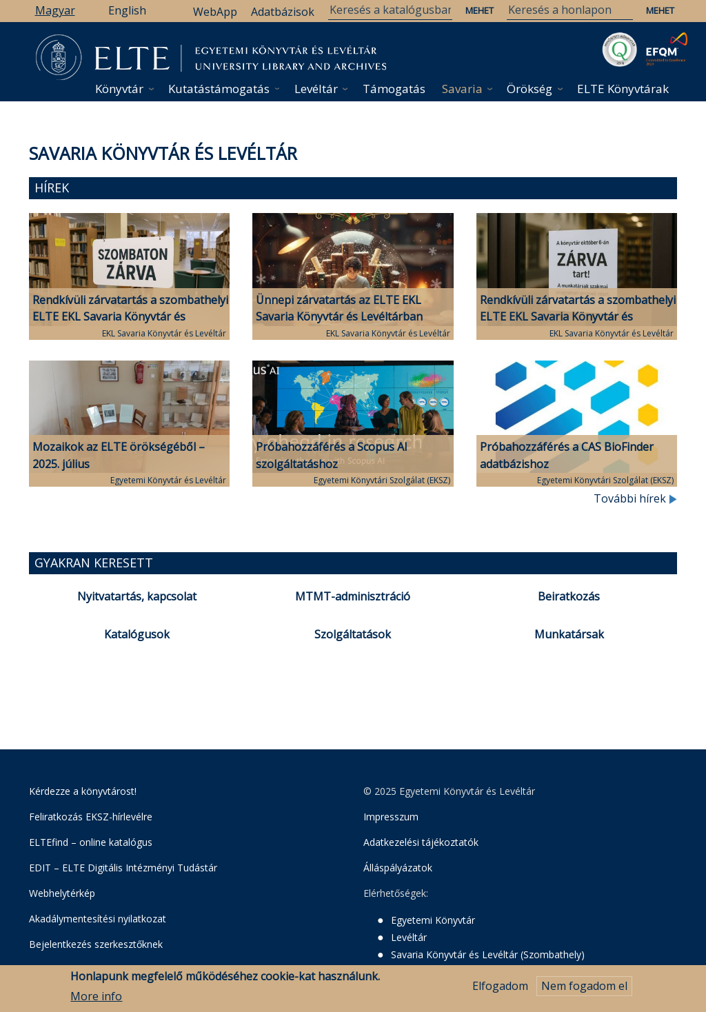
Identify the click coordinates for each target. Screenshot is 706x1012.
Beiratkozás (569, 596)
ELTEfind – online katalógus (90, 842)
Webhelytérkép (62, 893)
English (127, 10)
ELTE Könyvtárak (623, 89)
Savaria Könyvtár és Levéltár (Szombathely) (488, 954)
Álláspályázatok (397, 867)
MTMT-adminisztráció (352, 596)
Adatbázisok (282, 11)
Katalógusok (137, 634)
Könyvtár (119, 89)
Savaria (462, 89)
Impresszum (390, 816)
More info (96, 997)
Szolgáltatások (352, 634)
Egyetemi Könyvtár (433, 920)
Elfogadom (500, 987)
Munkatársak (569, 634)
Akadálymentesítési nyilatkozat (97, 918)
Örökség (529, 89)
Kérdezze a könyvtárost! (83, 791)
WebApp (215, 11)
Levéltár (316, 89)
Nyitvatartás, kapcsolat (136, 596)
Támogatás (394, 89)
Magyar (55, 10)
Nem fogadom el (584, 987)
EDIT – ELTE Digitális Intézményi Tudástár (123, 867)
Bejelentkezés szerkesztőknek (96, 944)
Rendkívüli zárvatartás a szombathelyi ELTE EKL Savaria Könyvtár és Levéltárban (130, 317)
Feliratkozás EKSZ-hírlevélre (90, 816)
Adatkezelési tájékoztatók (420, 842)
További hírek (635, 498)
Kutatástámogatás (219, 89)
